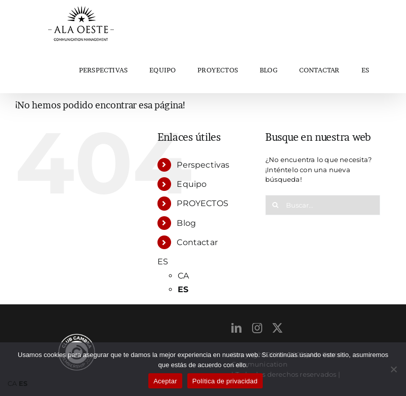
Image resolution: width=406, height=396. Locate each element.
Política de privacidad (225, 381)
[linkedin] (236, 328)
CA (183, 276)
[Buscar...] (322, 205)
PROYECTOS (202, 203)
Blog (186, 223)
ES (365, 70)
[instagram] (257, 328)
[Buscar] (275, 205)
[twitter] (277, 328)
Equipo (192, 184)
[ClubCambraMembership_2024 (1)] (76, 337)
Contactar (197, 242)
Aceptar (165, 381)
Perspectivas (203, 165)
